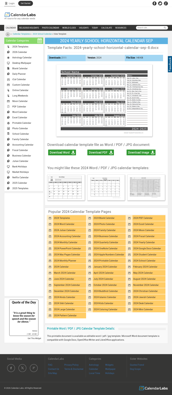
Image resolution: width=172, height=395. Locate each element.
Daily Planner (19, 74)
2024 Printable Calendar (106, 260)
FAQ (50, 365)
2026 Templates (20, 46)
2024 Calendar (61, 266)
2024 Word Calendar (64, 224)
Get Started (25, 3)
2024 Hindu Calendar (64, 297)
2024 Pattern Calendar (65, 315)
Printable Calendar (21, 123)
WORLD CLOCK (69, 27)
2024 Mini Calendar (143, 309)
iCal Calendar (19, 79)
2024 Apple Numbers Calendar (109, 254)
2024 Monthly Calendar (65, 242)
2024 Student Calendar (144, 254)
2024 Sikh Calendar (64, 303)
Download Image (138, 152)
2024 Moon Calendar (143, 230)
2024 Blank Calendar (104, 218)
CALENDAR (11, 27)
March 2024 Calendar (65, 273)
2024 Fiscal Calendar (144, 236)
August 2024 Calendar (144, 279)
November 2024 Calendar (146, 285)
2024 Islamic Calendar (105, 297)
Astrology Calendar (22, 57)
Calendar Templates (21, 34)
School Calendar (20, 134)
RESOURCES (120, 27)
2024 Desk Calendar (143, 303)
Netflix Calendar (20, 177)
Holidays (109, 373)
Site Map (52, 373)
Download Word (60, 152)
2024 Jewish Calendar (144, 297)
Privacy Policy (71, 365)
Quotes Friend (137, 365)
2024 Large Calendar (64, 309)
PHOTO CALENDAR (50, 27)
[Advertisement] (24, 244)
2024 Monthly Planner (65, 260)
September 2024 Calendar (67, 285)
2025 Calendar (19, 183)
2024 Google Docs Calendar (147, 248)
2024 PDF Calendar (143, 218)
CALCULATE (106, 27)
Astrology (94, 365)
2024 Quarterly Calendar (106, 242)
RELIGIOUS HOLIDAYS (29, 27)
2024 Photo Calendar (104, 224)
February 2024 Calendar (145, 266)
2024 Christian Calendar (145, 291)
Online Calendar (20, 90)
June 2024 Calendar (64, 279)
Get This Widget (34, 338)
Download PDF (98, 152)
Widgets (109, 365)
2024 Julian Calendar (65, 230)
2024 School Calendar (42, 34)
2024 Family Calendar (105, 230)
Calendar (93, 369)
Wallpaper (110, 369)
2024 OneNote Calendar (106, 248)
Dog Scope (135, 369)
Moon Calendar (20, 101)
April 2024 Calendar (104, 273)
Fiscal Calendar (20, 150)
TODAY (95, 27)
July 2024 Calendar (103, 279)
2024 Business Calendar (106, 236)
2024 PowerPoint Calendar (67, 248)
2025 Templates (20, 188)
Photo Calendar (20, 128)
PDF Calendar (19, 106)
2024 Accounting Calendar (67, 236)
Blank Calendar (20, 68)
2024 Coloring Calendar (105, 309)
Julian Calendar (20, 161)
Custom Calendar (21, 85)
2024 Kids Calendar (103, 303)
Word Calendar (19, 112)
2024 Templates (62, 218)
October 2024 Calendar (105, 285)
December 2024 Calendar (66, 291)
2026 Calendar (19, 52)
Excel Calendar (19, 117)
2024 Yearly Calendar (144, 242)
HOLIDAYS (83, 27)
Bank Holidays (19, 166)
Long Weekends (20, 95)
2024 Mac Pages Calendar (67, 254)
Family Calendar (20, 139)
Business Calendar (21, 155)
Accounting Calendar (22, 144)
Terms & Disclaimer (74, 369)
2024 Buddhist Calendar (106, 291)
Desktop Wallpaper (21, 63)
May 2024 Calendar (143, 273)
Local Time (94, 373)
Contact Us (53, 369)
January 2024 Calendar (105, 266)
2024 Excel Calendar (143, 224)
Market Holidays (20, 172)
